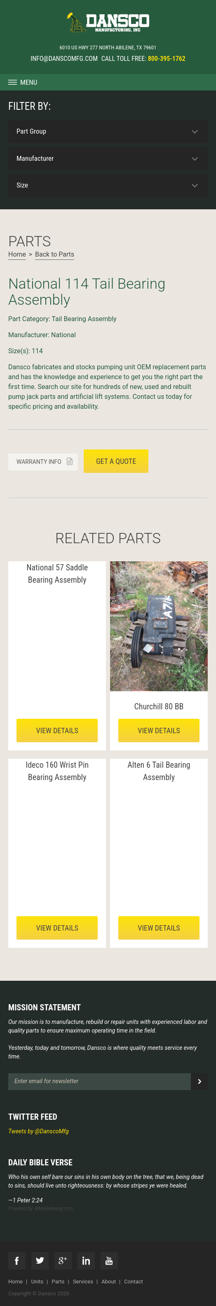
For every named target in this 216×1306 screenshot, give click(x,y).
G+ (63, 1260)
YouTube (109, 1260)
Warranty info (38, 461)
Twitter (40, 1260)
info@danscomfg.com (64, 59)
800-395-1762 (166, 59)
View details (57, 730)
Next (14, 268)
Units (37, 1281)
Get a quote (116, 461)
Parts (58, 1281)
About (108, 1281)
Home (17, 254)
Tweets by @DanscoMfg (38, 1131)
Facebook (17, 1260)
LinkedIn (86, 1260)
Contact (133, 1281)
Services (83, 1281)
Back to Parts (54, 254)
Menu (28, 82)
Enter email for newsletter (46, 1081)
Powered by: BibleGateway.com (40, 1208)
